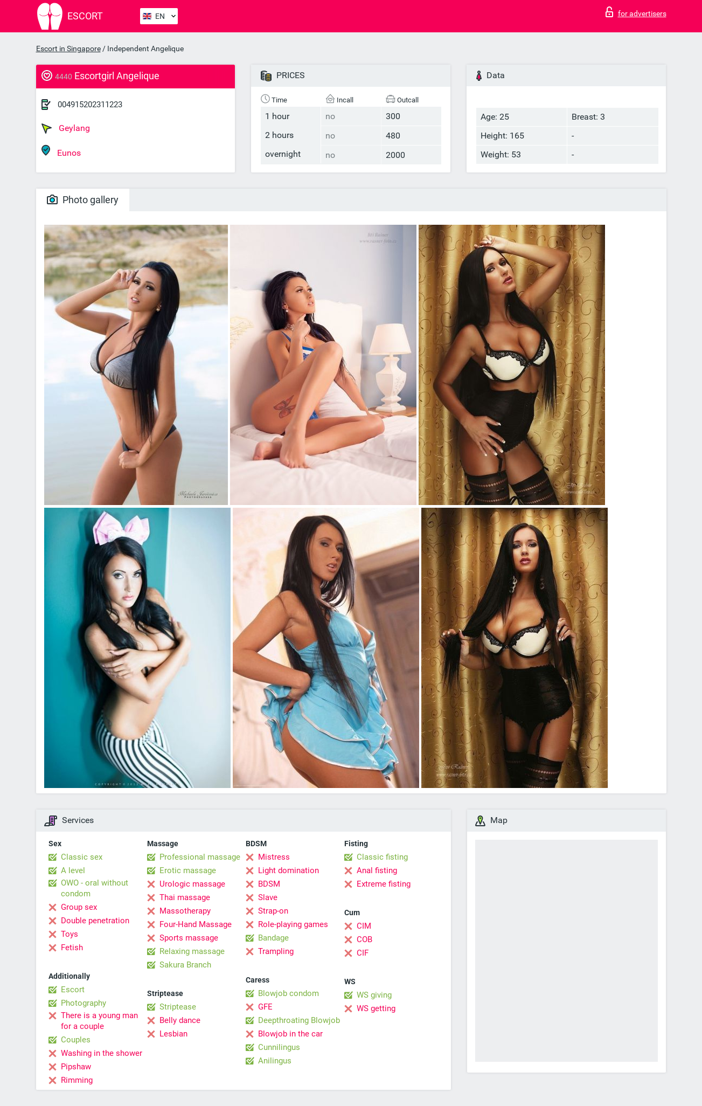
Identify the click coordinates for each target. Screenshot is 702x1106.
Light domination (288, 870)
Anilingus (274, 1061)
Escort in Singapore (68, 48)
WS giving (374, 995)
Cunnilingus (279, 1047)
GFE (265, 1007)
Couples (76, 1040)
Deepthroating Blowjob (299, 1020)
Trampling (276, 951)
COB (364, 939)
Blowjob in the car (290, 1034)
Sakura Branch (185, 965)
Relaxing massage (192, 951)
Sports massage (188, 938)
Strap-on (273, 911)
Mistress (274, 857)
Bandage (273, 938)
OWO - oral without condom (94, 888)
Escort (73, 989)
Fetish (72, 947)
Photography (83, 1003)
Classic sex (81, 857)
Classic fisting (382, 857)
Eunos (61, 151)
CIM (364, 926)
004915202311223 (90, 104)
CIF (363, 953)
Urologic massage (192, 884)
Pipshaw (76, 1067)
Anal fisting (377, 870)
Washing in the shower (101, 1053)
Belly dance (179, 1020)
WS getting (376, 1008)
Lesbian (173, 1034)
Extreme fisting (384, 884)
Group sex (79, 907)
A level (73, 870)
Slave (267, 897)
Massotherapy (185, 911)
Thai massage (184, 897)
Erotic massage (187, 870)
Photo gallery (83, 199)
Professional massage (199, 857)
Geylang (65, 128)
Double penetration (95, 920)
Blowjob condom (288, 993)
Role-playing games (293, 924)
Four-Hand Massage (195, 924)
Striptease (177, 1007)
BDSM (269, 884)
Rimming (77, 1080)
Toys (69, 934)
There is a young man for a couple (99, 1021)
